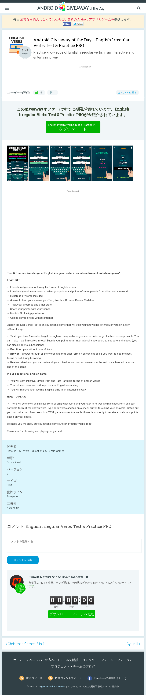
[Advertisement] (87, 77)
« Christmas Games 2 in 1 (25, 644)
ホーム (18, 660)
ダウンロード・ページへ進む (71, 614)
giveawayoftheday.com (53, 686)
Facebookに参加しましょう (110, 678)
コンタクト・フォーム (98, 660)
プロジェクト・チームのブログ (73, 666)
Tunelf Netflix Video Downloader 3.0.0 (58, 577)
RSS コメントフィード (68, 678)
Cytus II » (134, 644)
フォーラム (125, 660)
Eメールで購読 (68, 660)
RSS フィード (34, 678)
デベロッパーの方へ (40, 660)
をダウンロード (73, 127)
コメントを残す (127, 92)
